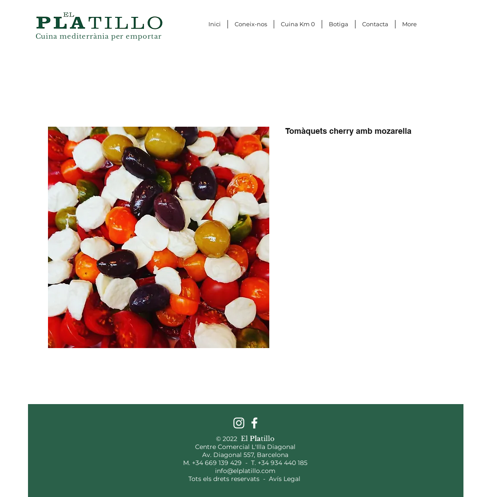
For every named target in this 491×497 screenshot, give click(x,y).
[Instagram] (239, 423)
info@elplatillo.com (245, 471)
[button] (453, 8)
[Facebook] (254, 423)
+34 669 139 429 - (221, 463)
